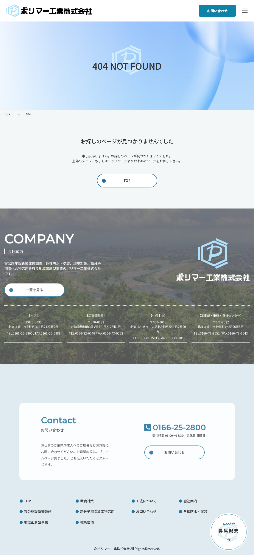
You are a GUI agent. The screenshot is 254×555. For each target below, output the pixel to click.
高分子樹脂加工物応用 (97, 511)
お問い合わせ (174, 454)
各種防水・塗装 (195, 511)
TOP (127, 180)
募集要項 (87, 522)
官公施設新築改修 (37, 511)
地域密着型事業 (36, 522)
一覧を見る (34, 292)
